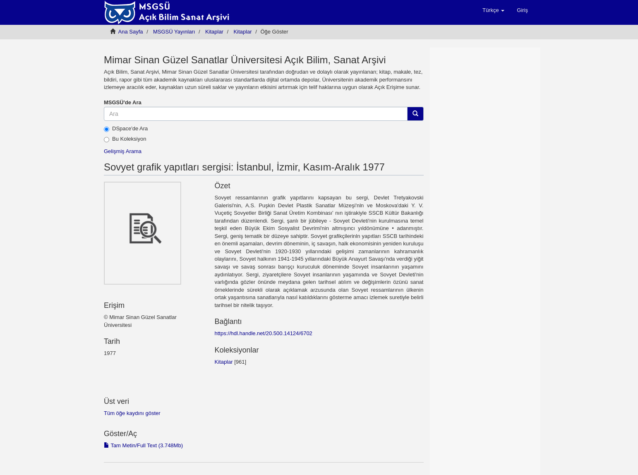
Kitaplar (214, 32)
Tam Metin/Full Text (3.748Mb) (143, 445)
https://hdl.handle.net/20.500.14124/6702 (263, 333)
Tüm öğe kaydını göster (132, 413)
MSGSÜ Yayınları (174, 32)
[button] (493, 10)
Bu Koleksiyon (125, 139)
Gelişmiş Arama (123, 151)
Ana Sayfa (130, 32)
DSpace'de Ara (126, 128)
